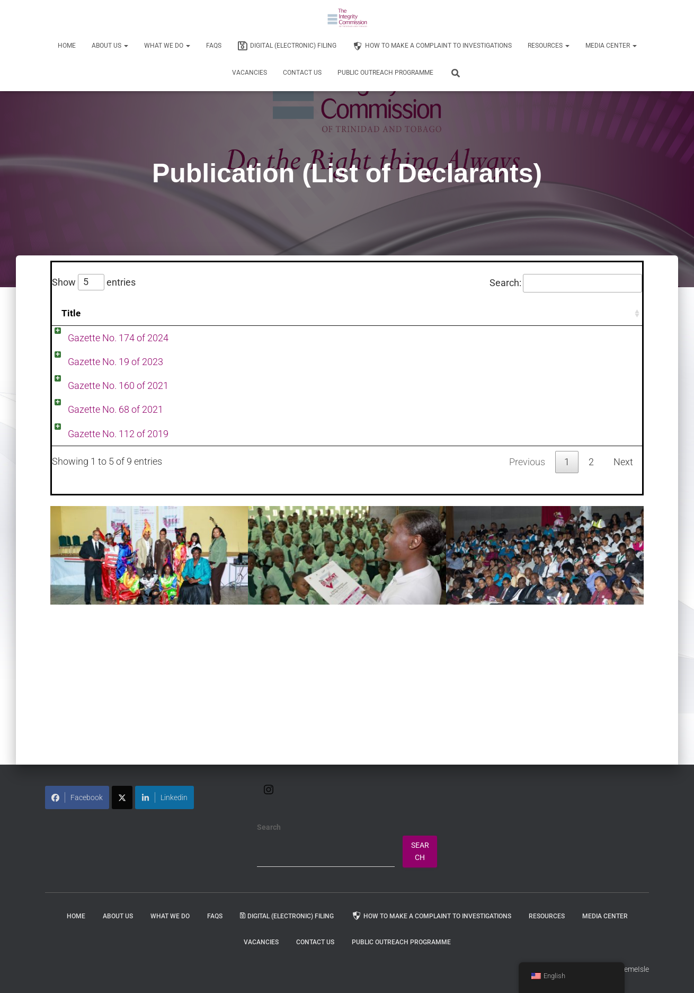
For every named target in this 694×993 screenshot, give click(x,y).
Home (67, 45)
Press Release (492, 337)
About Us (110, 45)
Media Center (611, 45)
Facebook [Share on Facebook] (77, 797)
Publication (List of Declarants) (528, 353)
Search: (566, 283)
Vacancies (249, 72)
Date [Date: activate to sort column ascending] (337, 313)
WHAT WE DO (167, 45)
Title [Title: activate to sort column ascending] (71, 313)
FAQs (213, 45)
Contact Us (302, 72)
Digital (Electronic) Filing (286, 46)
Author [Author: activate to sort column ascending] (402, 313)
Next (623, 616)
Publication (548, 337)
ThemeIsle (632, 969)
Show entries (94, 282)
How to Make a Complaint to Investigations (432, 46)
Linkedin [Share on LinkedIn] (164, 797)
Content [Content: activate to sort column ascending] (150, 313)
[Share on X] (122, 797)
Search (269, 827)
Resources (549, 45)
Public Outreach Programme (385, 72)
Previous (527, 616)
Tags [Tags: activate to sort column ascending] (622, 313)
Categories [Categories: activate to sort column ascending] (490, 313)
